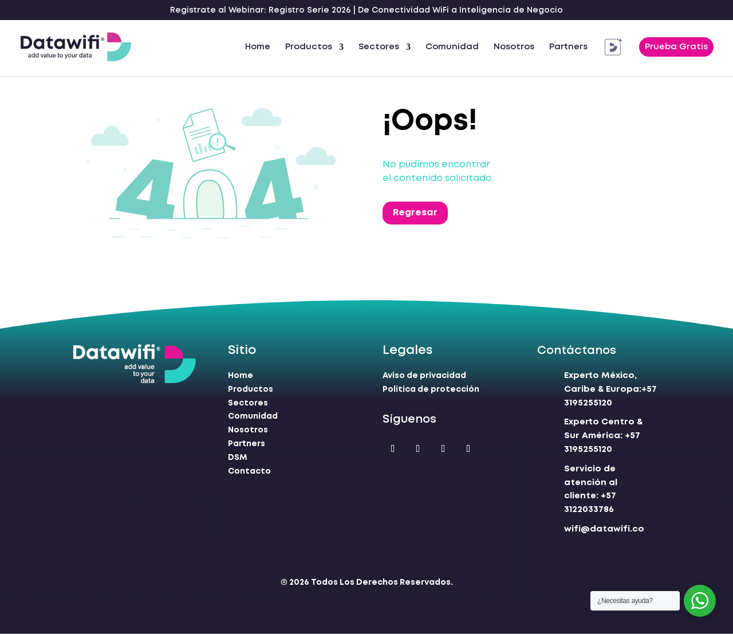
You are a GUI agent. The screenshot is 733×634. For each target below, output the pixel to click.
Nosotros (514, 47)
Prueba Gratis (676, 47)
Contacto (249, 471)
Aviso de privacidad (424, 375)
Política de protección (431, 389)
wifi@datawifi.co (604, 529)
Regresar (415, 212)
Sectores (378, 47)
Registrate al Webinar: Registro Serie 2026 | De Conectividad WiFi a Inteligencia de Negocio (366, 10)
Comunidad (452, 47)
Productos (308, 47)
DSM (237, 457)
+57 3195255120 (603, 436)
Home (257, 47)
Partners (568, 47)
